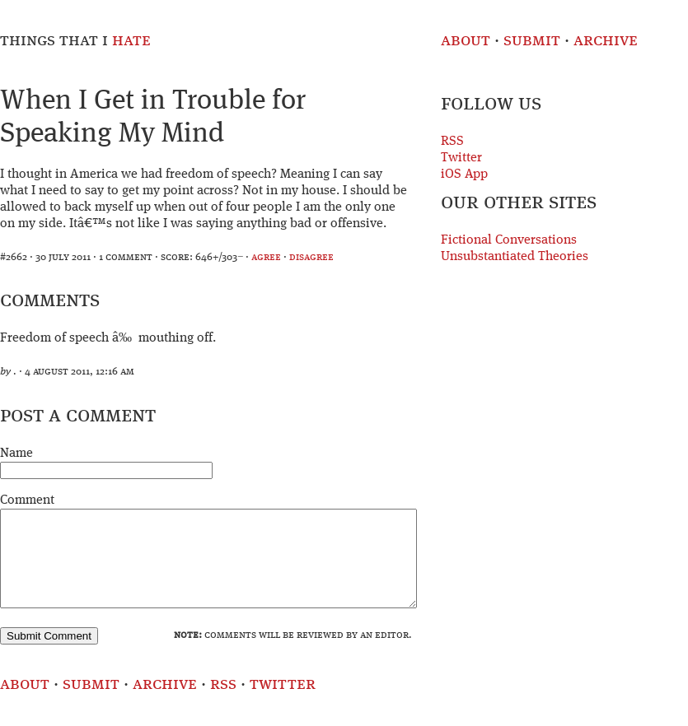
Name (16, 453)
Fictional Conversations (509, 240)
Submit (531, 40)
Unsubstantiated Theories (514, 256)
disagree (311, 257)
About (465, 40)
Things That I (75, 40)
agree (266, 257)
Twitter (461, 158)
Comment (27, 500)
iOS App (464, 174)
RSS (452, 141)
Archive (605, 40)
